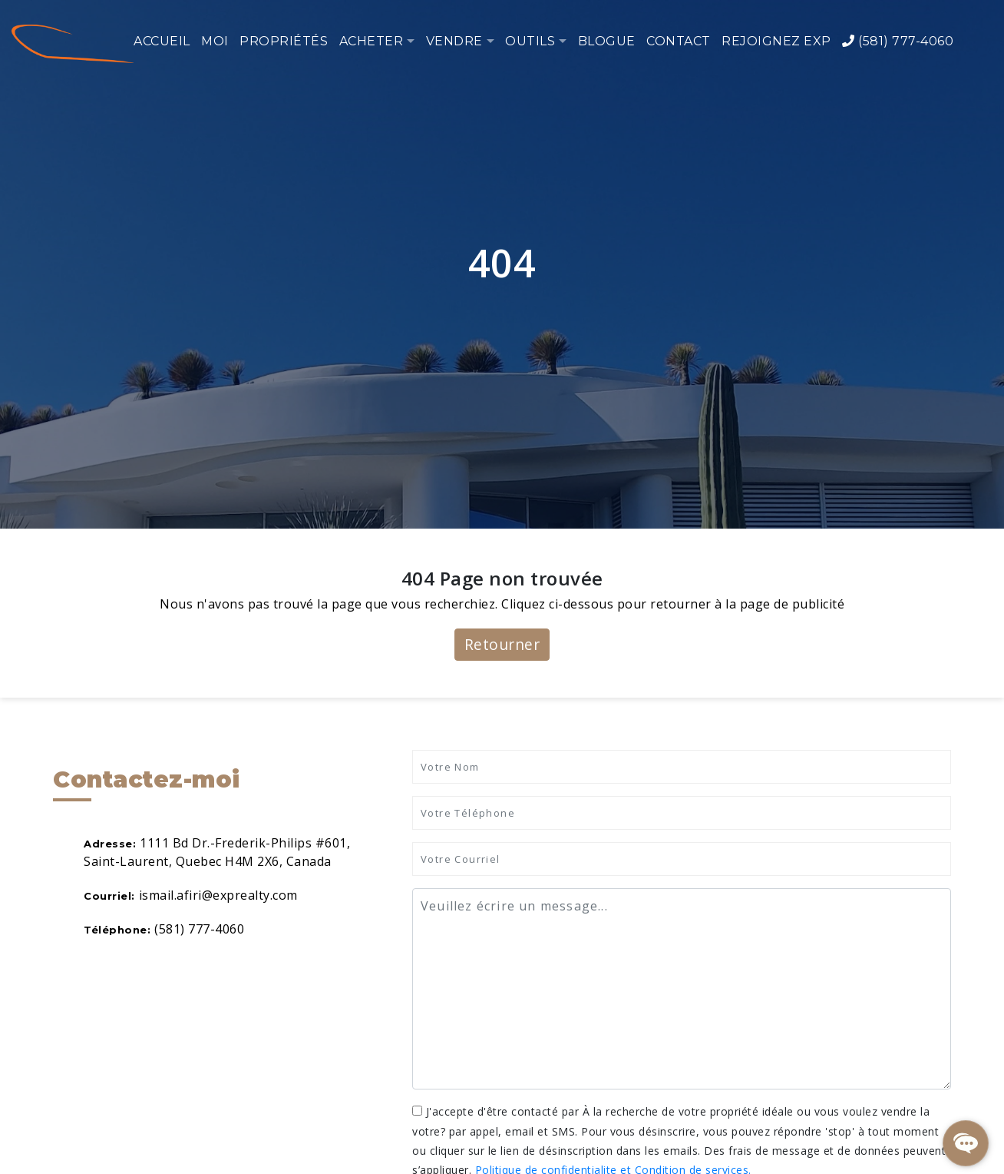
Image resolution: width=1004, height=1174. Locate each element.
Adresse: (110, 843)
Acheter (371, 41)
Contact (678, 41)
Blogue (607, 41)
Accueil (162, 41)
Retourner (502, 644)
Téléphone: (117, 930)
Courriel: (109, 896)
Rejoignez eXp (776, 41)
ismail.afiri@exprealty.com (218, 895)
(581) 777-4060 (897, 41)
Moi (215, 41)
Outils (530, 41)
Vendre (454, 41)
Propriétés (283, 41)
